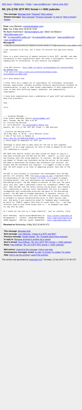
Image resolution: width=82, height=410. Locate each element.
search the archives (39, 255)
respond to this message (26, 249)
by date (38, 252)
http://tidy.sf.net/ (44, 176)
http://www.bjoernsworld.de (59, 218)
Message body (24, 14)
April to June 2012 (60, 4)
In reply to (57, 17)
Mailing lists (19, 4)
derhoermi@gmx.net (33, 32)
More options (47, 14)
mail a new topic (46, 249)
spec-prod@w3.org (42, 4)
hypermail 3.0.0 (35, 260)
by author (66, 252)
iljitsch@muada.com (13, 34)
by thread (47, 252)
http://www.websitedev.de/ (59, 220)
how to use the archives (19, 255)
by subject (56, 252)
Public (29, 4)
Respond (36, 14)
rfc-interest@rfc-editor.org (19, 37)
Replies (7, 20)
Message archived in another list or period (32, 239)
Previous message (44, 17)
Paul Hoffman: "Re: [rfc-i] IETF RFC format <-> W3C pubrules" (45, 242)
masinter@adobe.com (33, 26)
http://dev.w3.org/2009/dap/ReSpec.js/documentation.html (29, 138)
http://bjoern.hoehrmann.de (59, 216)
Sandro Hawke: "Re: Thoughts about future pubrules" (45, 237)
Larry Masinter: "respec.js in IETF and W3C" (37, 234)
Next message (28, 17)
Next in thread (69, 17)
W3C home (7, 4)
